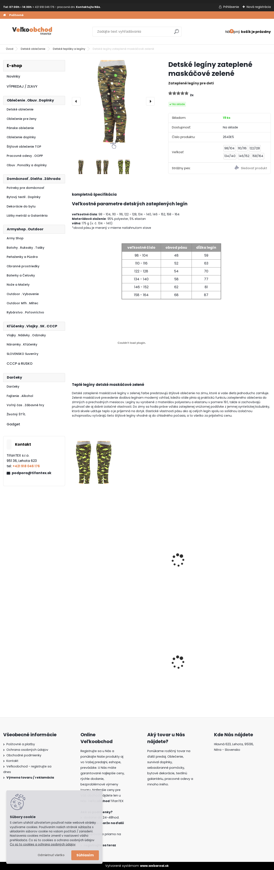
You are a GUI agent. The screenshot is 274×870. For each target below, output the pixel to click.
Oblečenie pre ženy (21, 119)
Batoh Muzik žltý (138, 662)
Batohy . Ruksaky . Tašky (25, 247)
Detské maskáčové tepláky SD (242, 563)
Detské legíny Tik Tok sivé (142, 563)
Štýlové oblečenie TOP (24, 146)
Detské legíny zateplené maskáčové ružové (94, 563)
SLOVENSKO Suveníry (22, 354)
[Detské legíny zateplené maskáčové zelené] (113, 101)
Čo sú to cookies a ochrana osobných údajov (43, 844)
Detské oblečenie (33, 49)
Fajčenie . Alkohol (20, 396)
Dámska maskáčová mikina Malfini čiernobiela (193, 662)
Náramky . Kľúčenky (22, 344)
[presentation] (76, 101)
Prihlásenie (231, 7)
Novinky (13, 76)
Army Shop (15, 238)
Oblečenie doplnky (21, 137)
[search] (176, 33)
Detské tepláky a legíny (69, 49)
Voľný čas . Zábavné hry (25, 405)
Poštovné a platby (20, 744)
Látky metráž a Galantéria (27, 215)
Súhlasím (85, 855)
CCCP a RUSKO (20, 363)
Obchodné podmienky (23, 755)
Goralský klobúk (88, 662)
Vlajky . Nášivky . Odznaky (26, 335)
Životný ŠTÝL (16, 414)
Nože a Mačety (18, 284)
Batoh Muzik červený (243, 662)
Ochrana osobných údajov (27, 750)
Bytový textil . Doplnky (23, 197)
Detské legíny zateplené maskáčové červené (196, 563)
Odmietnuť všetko (51, 855)
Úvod (9, 49)
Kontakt (12, 761)
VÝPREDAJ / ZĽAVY (22, 86)
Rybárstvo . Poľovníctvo (25, 312)
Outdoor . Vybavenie (23, 294)
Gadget (13, 424)
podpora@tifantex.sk (31, 472)
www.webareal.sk (154, 866)
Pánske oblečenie (20, 128)
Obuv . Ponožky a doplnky (27, 165)
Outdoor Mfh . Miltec (22, 303)
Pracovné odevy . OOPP (25, 156)
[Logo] (32, 31)
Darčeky (13, 386)
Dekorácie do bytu (21, 206)
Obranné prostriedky (23, 266)
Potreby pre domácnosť (25, 188)
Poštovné (16, 15)
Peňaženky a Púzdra (22, 257)
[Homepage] (4, 15)
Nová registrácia (259, 7)
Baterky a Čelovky (21, 275)
